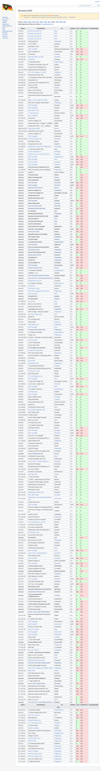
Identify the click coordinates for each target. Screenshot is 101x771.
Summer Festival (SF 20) (35, 268)
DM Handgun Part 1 (33, 324)
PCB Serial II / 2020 (33, 231)
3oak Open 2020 (32, 474)
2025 (33, 22)
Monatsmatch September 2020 (36, 409)
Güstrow (56, 177)
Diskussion (50, 15)
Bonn (55, 31)
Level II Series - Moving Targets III (37, 553)
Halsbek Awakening (33, 728)
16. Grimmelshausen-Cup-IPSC (37, 522)
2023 (41, 22)
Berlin (56, 198)
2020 (53, 22)
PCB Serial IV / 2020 (34, 371)
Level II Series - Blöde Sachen (36, 683)
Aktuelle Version (45, 17)
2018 (61, 22)
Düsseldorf (57, 57)
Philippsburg (57, 41)
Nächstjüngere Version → (63, 17)
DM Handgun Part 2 (33, 363)
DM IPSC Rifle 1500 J (34, 738)
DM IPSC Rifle (32, 741)
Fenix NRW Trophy (33, 495)
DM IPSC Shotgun (33, 751)
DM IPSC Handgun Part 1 (35, 753)
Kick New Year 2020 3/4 (34, 36)
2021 (49, 22)
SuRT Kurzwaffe (32, 49)
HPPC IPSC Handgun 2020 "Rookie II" (38, 291)
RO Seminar (31, 59)
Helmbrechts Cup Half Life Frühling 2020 (39, 146)
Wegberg (57, 87)
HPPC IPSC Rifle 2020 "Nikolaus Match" (39, 663)
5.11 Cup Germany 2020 (35, 206)
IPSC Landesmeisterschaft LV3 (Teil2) (38, 275)
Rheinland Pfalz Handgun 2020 (36, 329)
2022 (45, 22)
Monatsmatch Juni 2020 (34, 280)
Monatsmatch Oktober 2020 (36, 492)
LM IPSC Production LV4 (35, 139)
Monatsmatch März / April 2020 (36, 208)
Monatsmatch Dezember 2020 (36, 660)
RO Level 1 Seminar (33, 715)
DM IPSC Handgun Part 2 (35, 756)
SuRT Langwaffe (32, 108)
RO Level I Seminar (33, 629)
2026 (29, 22)
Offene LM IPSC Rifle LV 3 (35, 187)
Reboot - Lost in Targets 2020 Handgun (39, 612)
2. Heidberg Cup (32, 391)
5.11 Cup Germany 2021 (35, 723)
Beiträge (56, 15)
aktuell (25, 22)
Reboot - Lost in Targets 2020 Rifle (37, 100)
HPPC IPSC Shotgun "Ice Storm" (37, 72)
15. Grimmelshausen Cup (35, 376)
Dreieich (56, 474)
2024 (37, 22)
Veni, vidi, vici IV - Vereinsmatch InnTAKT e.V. (40, 702)
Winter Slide (31, 670)
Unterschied (27, 17)
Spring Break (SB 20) (34, 128)
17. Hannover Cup (33, 113)
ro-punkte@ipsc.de (47, 24)
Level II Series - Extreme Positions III (38, 461)
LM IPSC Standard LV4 (34, 151)
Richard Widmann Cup (34, 720)
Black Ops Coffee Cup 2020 (36, 57)
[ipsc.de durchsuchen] (89, 5)
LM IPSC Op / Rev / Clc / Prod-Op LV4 (38, 154)
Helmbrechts (57, 146)
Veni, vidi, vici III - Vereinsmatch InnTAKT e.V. (40, 278)
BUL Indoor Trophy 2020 (35, 314)
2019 (57, 22)
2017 (64, 22)
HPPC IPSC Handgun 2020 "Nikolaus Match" (40, 668)
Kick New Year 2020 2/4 (34, 33)
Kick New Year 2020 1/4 (34, 31)
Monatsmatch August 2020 (35, 350)
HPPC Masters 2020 (34, 249)
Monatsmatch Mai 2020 (34, 255)
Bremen (56, 128)
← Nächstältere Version (35, 17)
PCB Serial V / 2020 (33, 532)
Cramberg (57, 54)
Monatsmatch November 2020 (36, 591)
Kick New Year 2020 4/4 (34, 38)
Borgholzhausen (58, 62)
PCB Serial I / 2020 (33, 110)
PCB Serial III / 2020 (33, 288)
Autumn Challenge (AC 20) (35, 453)
